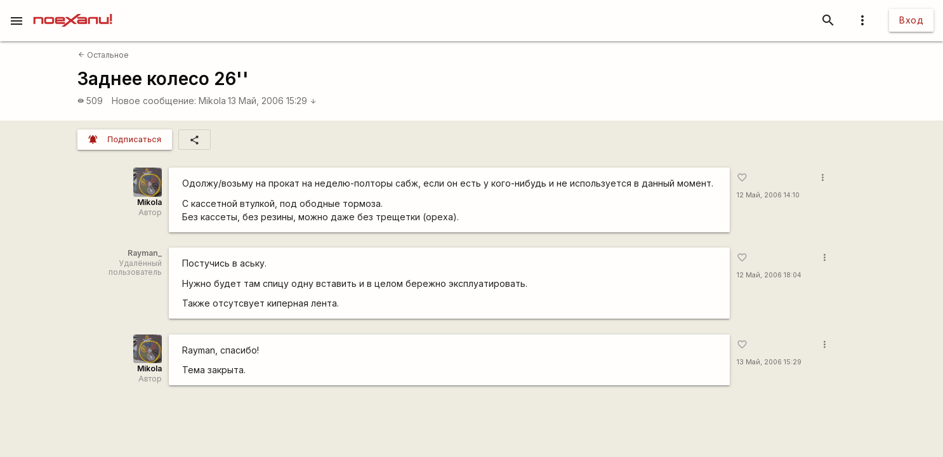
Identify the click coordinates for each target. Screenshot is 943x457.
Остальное (103, 55)
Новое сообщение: (154, 100)
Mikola (212, 100)
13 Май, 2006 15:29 (272, 100)
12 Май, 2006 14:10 (768, 195)
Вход (911, 20)
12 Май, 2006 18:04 (769, 275)
